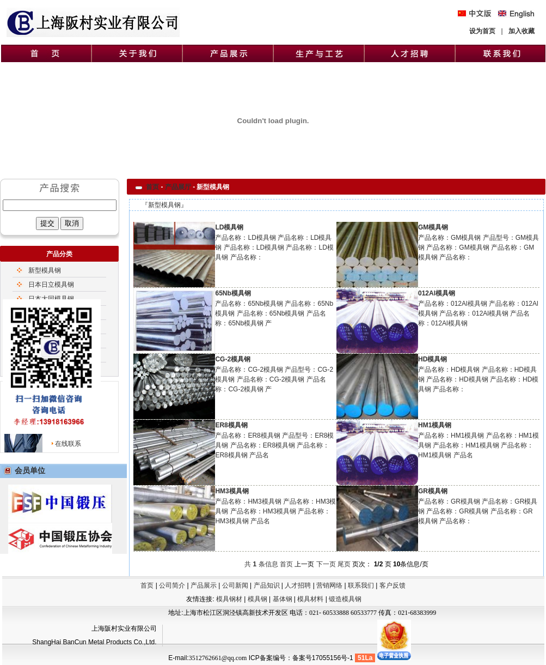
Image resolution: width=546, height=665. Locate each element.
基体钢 (283, 599)
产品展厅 (178, 187)
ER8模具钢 (231, 425)
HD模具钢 (432, 359)
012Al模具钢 (436, 293)
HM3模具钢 (231, 491)
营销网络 (329, 585)
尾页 (344, 564)
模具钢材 (229, 599)
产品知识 (267, 585)
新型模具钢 (44, 270)
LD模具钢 (229, 227)
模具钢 (258, 599)
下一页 (326, 564)
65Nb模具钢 (232, 293)
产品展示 (204, 585)
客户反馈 (392, 585)
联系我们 (361, 585)
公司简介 (172, 585)
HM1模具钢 (434, 425)
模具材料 (311, 599)
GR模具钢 (432, 491)
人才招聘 (298, 585)
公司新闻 (235, 585)
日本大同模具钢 (51, 299)
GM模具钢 (433, 227)
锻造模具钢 (345, 599)
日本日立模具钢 (51, 284)
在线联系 (68, 444)
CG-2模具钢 (232, 359)
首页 (152, 187)
